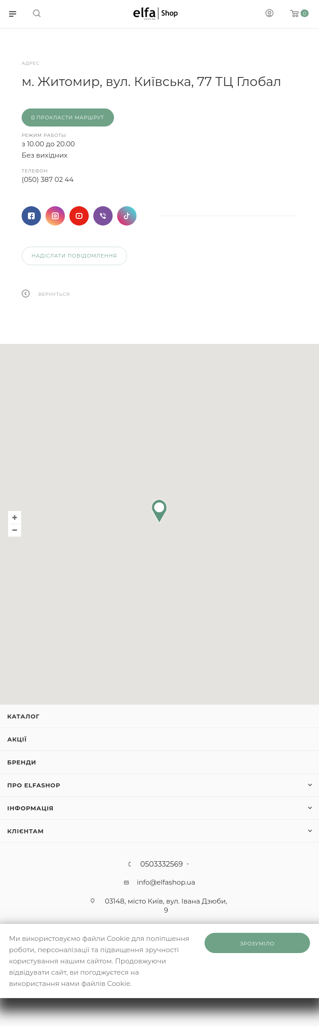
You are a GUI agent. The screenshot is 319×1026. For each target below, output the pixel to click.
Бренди (21, 762)
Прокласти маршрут (68, 117)
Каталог (23, 716)
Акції (17, 739)
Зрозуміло (257, 943)
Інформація (30, 808)
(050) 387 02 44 (47, 179)
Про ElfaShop (33, 785)
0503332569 (161, 864)
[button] (159, 511)
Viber (103, 216)
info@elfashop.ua (166, 882)
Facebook (31, 216)
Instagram (55, 216)
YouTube (79, 216)
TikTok (127, 216)
